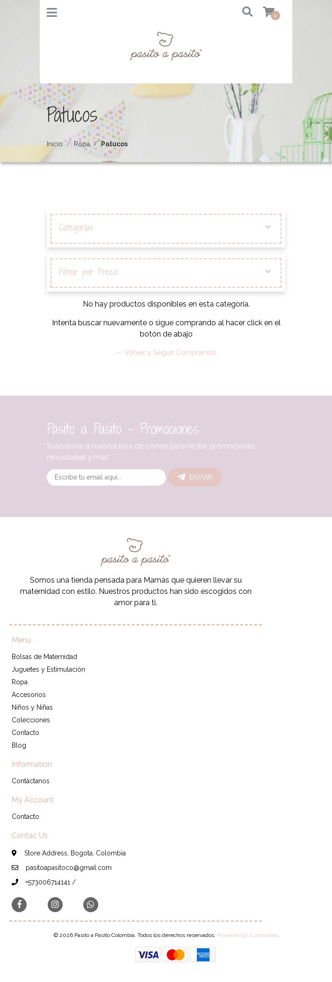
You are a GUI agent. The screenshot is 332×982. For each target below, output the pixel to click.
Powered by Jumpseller (247, 935)
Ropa (82, 144)
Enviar (194, 477)
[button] (241, 12)
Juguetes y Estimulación (48, 669)
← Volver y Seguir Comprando (166, 352)
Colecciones (31, 720)
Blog (19, 745)
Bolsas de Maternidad (44, 656)
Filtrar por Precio (164, 272)
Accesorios (29, 694)
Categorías (164, 227)
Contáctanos (31, 781)
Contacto (25, 732)
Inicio (55, 144)
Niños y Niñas (32, 707)
